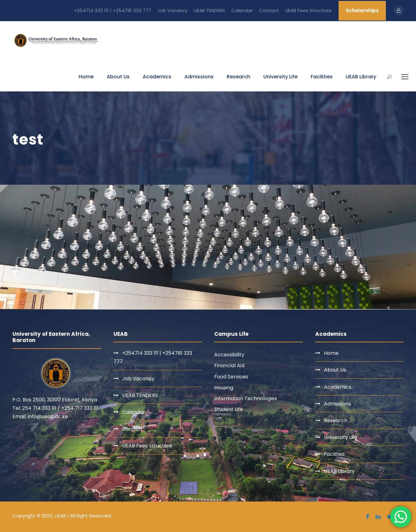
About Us (118, 76)
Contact (269, 10)
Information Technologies (245, 398)
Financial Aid (229, 365)
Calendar (242, 10)
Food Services (231, 376)
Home (86, 76)
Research (238, 76)
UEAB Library (361, 76)
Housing (223, 387)
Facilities (322, 76)
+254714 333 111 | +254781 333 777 (112, 10)
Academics (157, 76)
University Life (280, 76)
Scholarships (362, 10)
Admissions (199, 76)
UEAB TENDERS (209, 10)
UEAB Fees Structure (308, 10)
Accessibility (229, 354)
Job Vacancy (172, 10)
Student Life (228, 409)
